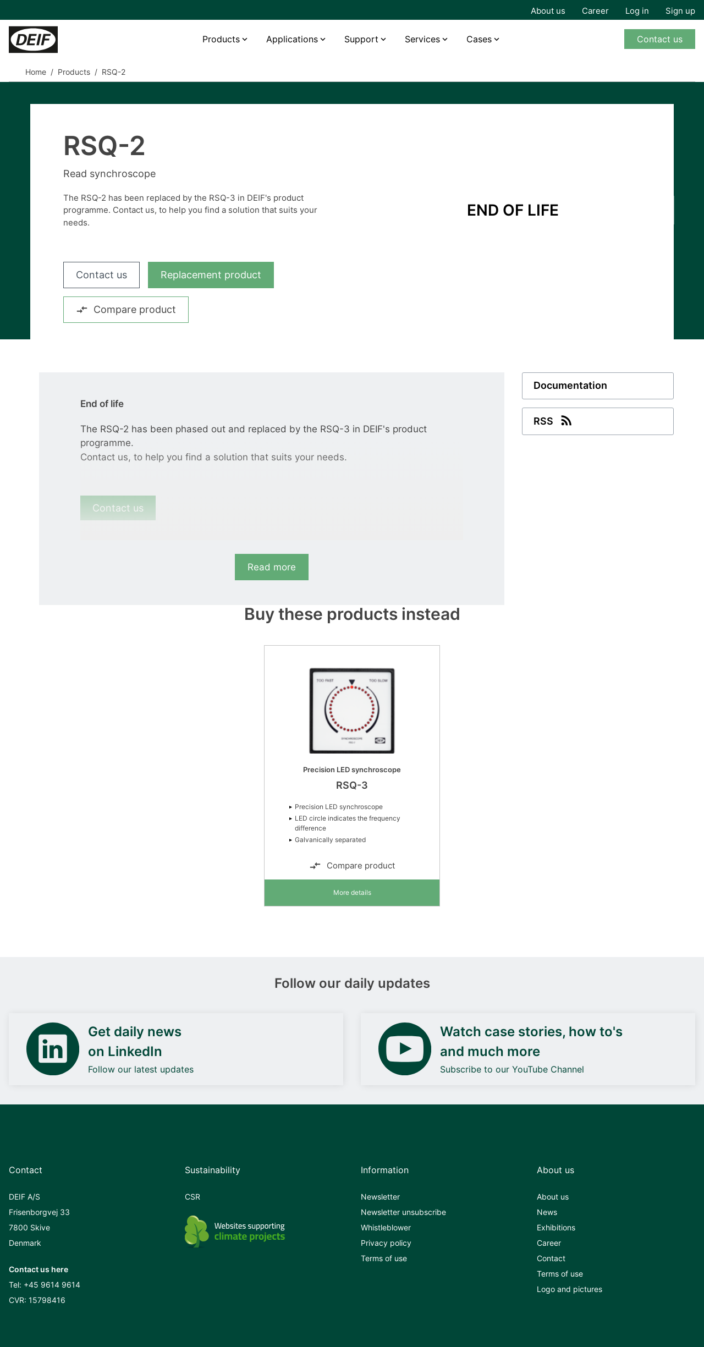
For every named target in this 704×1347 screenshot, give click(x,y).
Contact (551, 1258)
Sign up (680, 11)
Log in (637, 11)
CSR (192, 1196)
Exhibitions (556, 1227)
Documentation (570, 386)
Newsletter (380, 1196)
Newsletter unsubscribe (403, 1212)
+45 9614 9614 (52, 1284)
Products (221, 39)
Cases (479, 39)
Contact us (660, 39)
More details (352, 892)
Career (595, 11)
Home (35, 71)
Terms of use (384, 1258)
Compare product (126, 310)
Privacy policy (386, 1242)
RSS (554, 420)
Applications (292, 39)
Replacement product (211, 275)
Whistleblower (386, 1227)
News (547, 1212)
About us (548, 11)
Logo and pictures (569, 1289)
